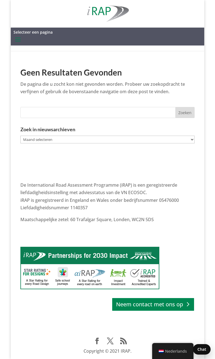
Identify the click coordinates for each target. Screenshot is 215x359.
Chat (201, 349)
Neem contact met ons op (149, 304)
